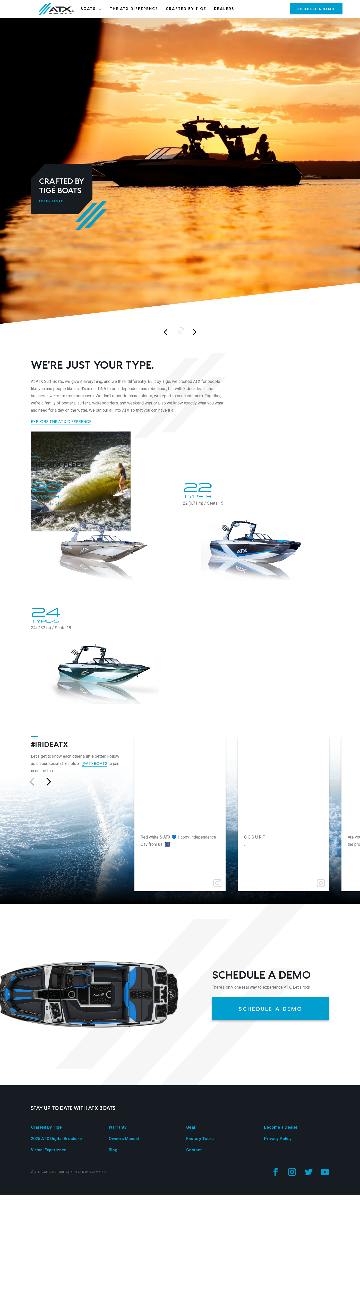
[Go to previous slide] (32, 1107)
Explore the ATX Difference (61, 422)
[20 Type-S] (104, 868)
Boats (91, 8)
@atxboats (94, 1089)
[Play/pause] (180, 332)
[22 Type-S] (256, 868)
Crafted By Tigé (186, 8)
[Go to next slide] (48, 1107)
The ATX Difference (134, 8)
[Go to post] (180, 1107)
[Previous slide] (165, 332)
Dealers (224, 8)
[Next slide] (194, 332)
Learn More (51, 201)
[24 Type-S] (104, 993)
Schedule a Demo (316, 9)
